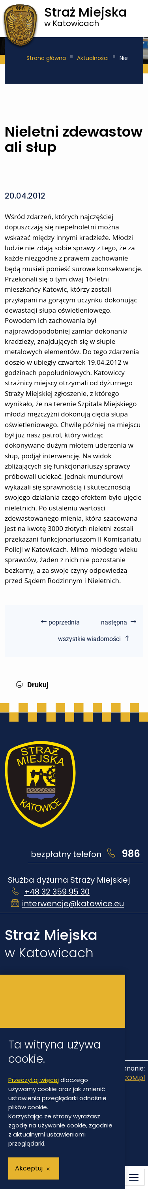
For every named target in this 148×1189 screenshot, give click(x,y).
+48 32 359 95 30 (57, 891)
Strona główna (46, 58)
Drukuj (32, 685)
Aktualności (93, 58)
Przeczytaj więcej (33, 1080)
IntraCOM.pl (126, 1077)
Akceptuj (29, 1168)
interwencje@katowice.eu (73, 903)
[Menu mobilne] (134, 1177)
